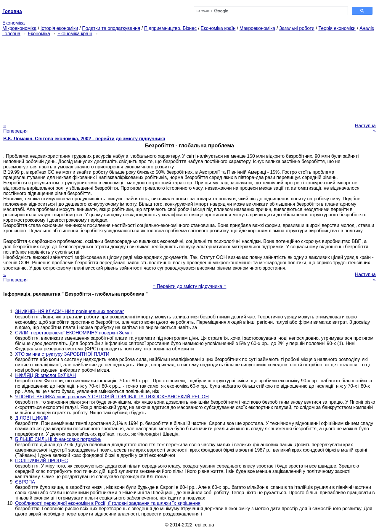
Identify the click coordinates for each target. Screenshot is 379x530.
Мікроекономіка (19, 28)
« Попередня (15, 128)
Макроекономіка (257, 28)
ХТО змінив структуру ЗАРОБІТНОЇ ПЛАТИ (62, 354)
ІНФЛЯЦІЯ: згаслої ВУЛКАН (45, 375)
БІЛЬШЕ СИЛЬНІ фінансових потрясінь (58, 439)
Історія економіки (59, 28)
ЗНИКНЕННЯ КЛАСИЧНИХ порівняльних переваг (69, 311)
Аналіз (366, 28)
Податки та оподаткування (111, 28)
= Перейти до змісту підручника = (190, 286)
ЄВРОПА (25, 481)
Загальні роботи (296, 28)
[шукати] (270, 11)
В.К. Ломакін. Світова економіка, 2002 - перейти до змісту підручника (84, 138)
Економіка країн (218, 28)
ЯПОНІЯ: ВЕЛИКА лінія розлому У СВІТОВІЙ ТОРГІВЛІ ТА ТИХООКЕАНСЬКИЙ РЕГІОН (112, 396)
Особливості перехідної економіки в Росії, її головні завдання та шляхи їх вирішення (107, 503)
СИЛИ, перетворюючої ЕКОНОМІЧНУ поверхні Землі (73, 332)
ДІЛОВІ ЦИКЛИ (31, 418)
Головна (11, 33)
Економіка (13, 22)
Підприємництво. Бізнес (170, 28)
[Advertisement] (189, 77)
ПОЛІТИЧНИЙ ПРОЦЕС (41, 460)
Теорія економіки (336, 28)
